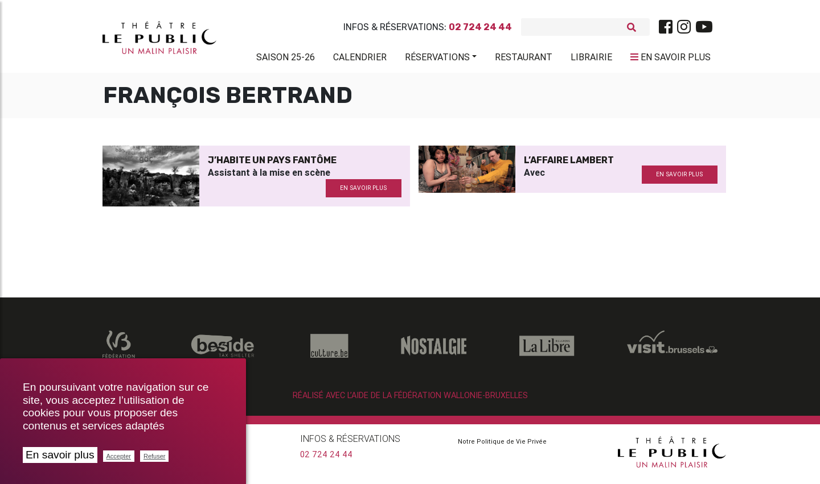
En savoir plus (60, 455)
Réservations (437, 59)
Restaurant (523, 59)
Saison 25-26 (285, 59)
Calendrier (360, 59)
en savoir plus (363, 192)
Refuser (155, 456)
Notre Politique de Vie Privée (502, 446)
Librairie (591, 59)
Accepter (118, 456)
